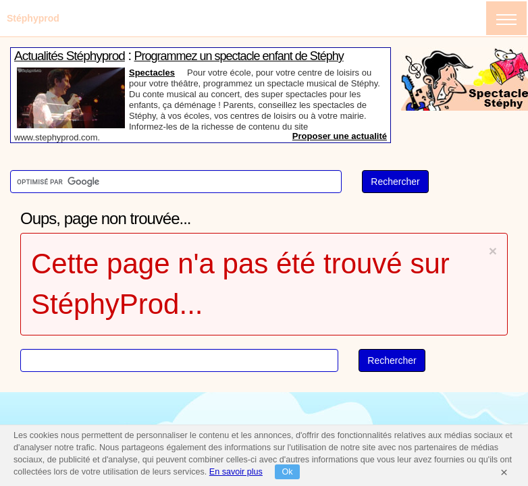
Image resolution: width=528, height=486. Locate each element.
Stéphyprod (33, 18)
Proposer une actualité (339, 136)
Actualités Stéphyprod (69, 56)
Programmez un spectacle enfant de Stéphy (239, 56)
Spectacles (152, 73)
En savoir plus (236, 472)
